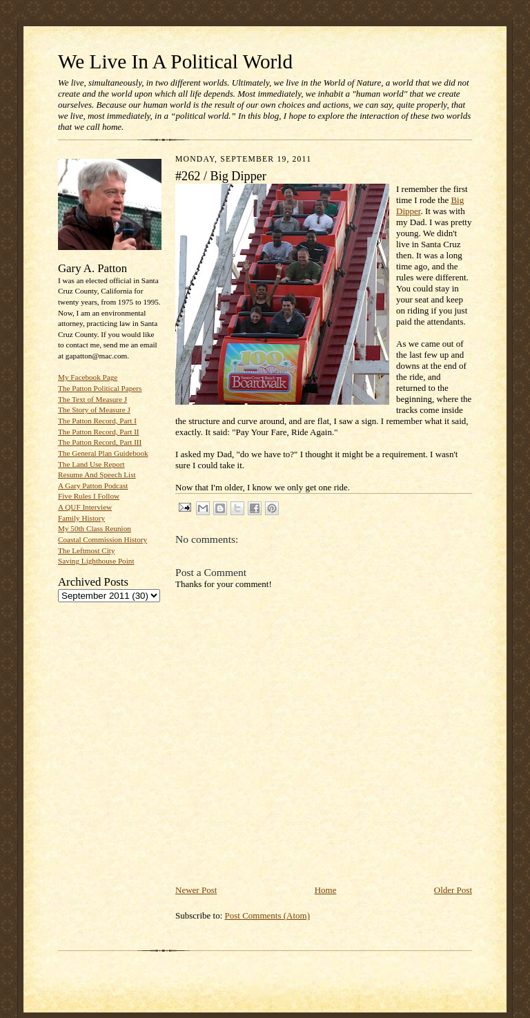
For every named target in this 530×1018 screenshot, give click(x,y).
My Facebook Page (87, 377)
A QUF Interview (85, 507)
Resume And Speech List (97, 474)
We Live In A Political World (175, 61)
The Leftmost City (86, 550)
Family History (81, 518)
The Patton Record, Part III (99, 442)
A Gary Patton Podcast (93, 485)
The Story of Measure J (94, 409)
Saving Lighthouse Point (96, 561)
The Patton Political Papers (99, 388)
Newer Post (196, 890)
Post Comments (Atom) (268, 915)
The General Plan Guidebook (103, 453)
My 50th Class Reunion (94, 528)
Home (326, 890)
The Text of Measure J (92, 399)
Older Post (453, 890)
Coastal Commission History (102, 539)
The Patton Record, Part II (98, 432)
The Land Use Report (91, 464)
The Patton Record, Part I (97, 420)
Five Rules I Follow (88, 496)
